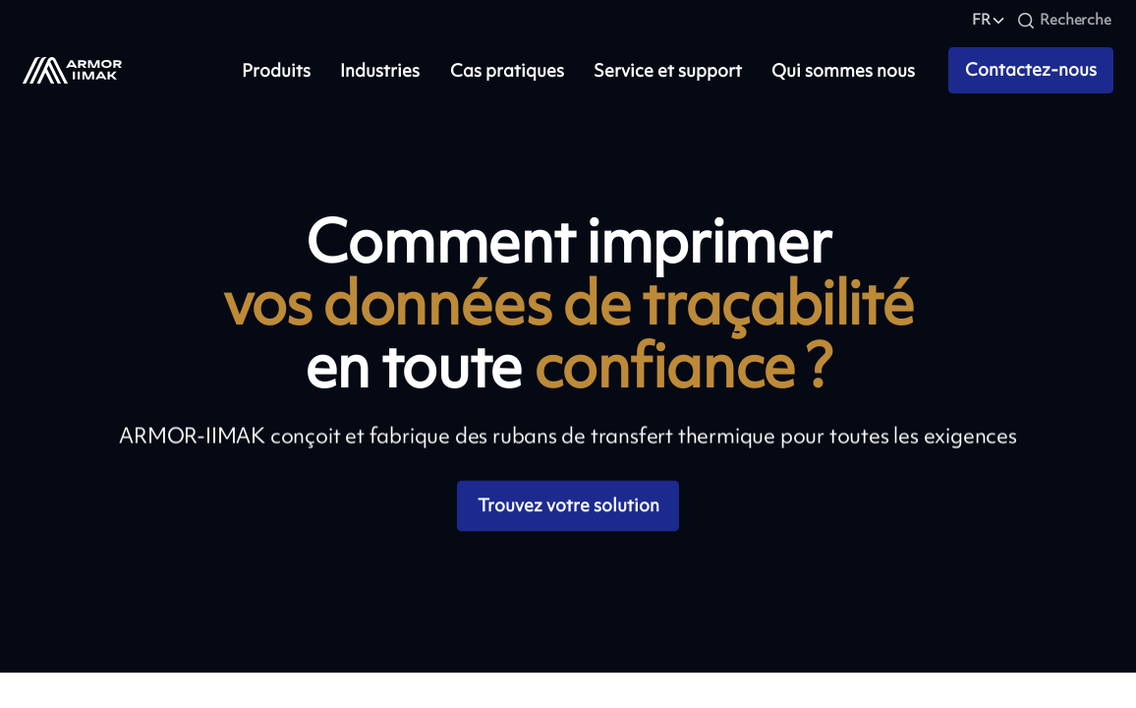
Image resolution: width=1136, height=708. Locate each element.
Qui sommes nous (843, 70)
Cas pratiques (507, 70)
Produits (276, 70)
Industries (380, 70)
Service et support (668, 70)
